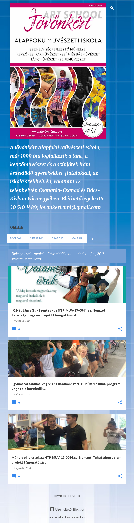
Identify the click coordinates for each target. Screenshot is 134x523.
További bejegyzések (67, 495)
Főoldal (15, 238)
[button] (120, 329)
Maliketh (80, 517)
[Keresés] (112, 8)
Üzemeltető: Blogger (67, 509)
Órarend (57, 238)
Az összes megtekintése (27, 259)
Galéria (77, 238)
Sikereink (36, 238)
